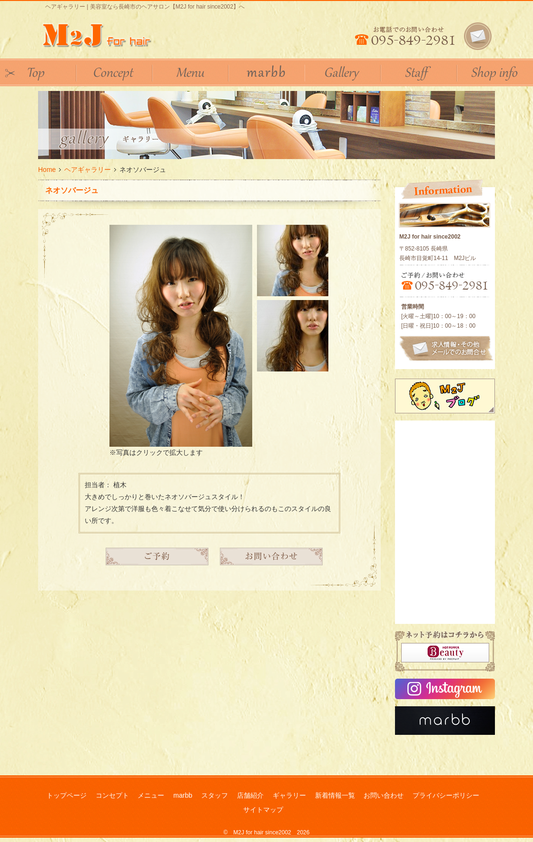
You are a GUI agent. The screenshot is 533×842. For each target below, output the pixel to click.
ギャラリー (289, 795)
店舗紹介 (250, 795)
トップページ (67, 795)
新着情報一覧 (335, 795)
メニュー (151, 795)
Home (47, 169)
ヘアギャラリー (87, 169)
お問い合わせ (384, 795)
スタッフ (214, 795)
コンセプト (112, 795)
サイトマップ (263, 809)
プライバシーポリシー (446, 795)
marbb (182, 795)
